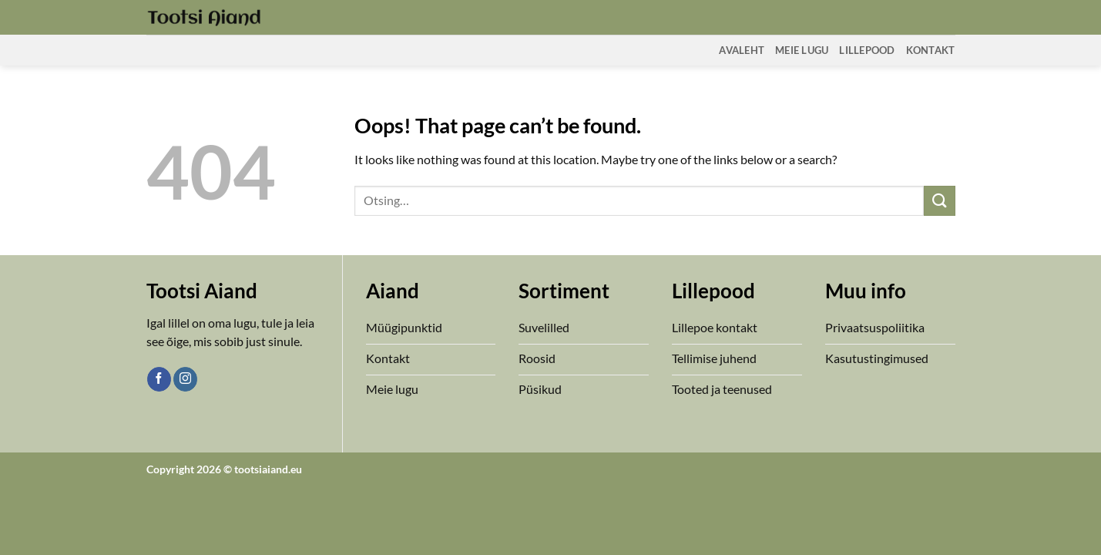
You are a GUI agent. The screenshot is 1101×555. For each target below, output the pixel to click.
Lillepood (867, 50)
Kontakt (930, 50)
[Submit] (939, 201)
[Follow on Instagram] (185, 379)
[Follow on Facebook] (159, 379)
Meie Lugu (801, 50)
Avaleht (741, 50)
